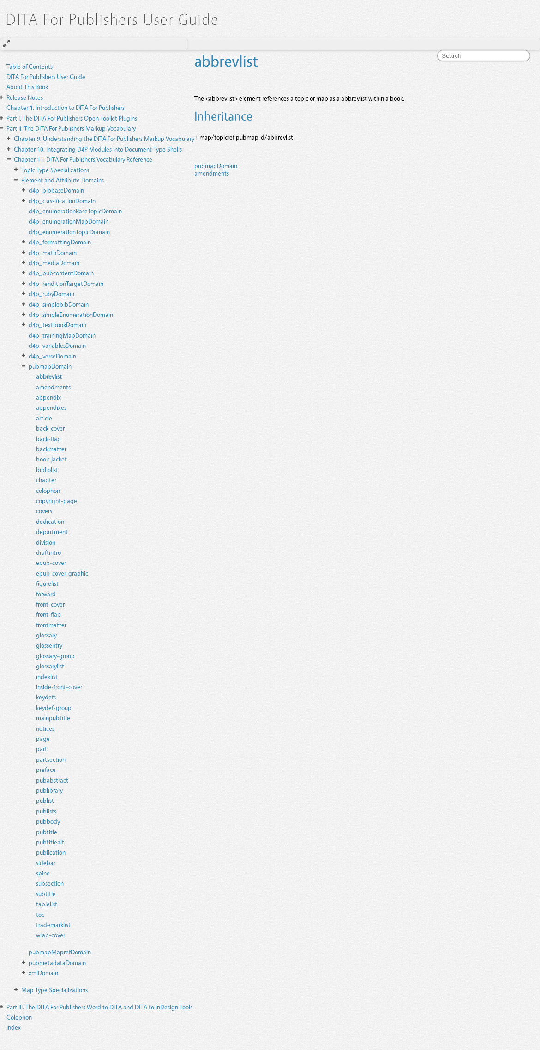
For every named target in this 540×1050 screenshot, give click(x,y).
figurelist (47, 583)
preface (46, 769)
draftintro (48, 552)
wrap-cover (50, 935)
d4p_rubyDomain (51, 293)
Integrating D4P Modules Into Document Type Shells (98, 149)
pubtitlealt (50, 842)
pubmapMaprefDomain (60, 952)
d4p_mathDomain (53, 252)
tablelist (46, 904)
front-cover (50, 604)
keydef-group (54, 707)
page (43, 738)
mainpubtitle (53, 718)
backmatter (51, 449)
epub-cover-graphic (62, 573)
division (45, 542)
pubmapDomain (50, 366)
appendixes (51, 407)
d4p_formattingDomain (60, 242)
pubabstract (52, 780)
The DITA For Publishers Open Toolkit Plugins (71, 118)
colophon (48, 490)
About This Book (27, 87)
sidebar (45, 863)
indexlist (47, 676)
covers (44, 511)
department (52, 531)
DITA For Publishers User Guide (45, 76)
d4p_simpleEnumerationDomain (71, 314)
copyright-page (56, 500)
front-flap (48, 614)
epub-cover (51, 562)
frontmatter (51, 625)
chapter (46, 480)
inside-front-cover (59, 687)
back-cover (50, 428)
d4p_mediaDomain (54, 263)
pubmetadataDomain (57, 962)
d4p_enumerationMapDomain (68, 221)
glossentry (49, 645)
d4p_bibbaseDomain (56, 190)
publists (46, 811)
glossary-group (55, 656)
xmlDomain (43, 973)
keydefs (46, 697)
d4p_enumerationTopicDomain (69, 232)
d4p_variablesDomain (57, 345)
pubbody (48, 821)
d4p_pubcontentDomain (61, 273)
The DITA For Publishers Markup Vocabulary (71, 128)
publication (51, 852)
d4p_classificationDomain (62, 201)
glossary (46, 635)
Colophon (19, 1017)
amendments (53, 387)
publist (45, 800)
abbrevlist (49, 376)
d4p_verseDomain (52, 356)
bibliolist (47, 469)
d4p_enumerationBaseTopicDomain (75, 211)
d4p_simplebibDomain (59, 304)
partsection (51, 759)
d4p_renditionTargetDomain (66, 283)
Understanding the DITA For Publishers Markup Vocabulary (104, 138)
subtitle (46, 894)
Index (13, 1027)
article (44, 418)
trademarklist (53, 925)
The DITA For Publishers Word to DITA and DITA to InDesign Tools (99, 1007)
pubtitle (46, 832)
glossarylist (50, 666)
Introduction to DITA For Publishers (65, 107)
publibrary (49, 790)
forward (46, 594)
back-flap (48, 439)
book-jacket (51, 459)
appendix (48, 397)
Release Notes (24, 97)
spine (43, 873)
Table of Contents (29, 66)
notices (45, 728)
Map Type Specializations (54, 990)
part (41, 749)
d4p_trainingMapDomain (62, 335)
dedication (50, 521)
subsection (50, 883)
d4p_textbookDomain (57, 324)
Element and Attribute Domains (62, 180)
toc (40, 914)
